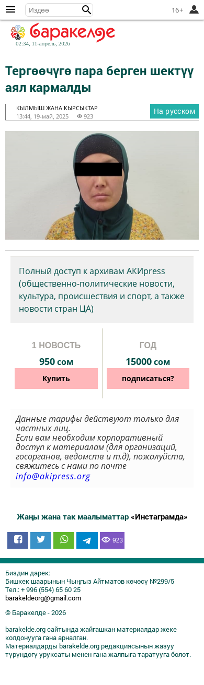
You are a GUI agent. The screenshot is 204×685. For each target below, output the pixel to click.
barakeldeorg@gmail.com (43, 598)
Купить (56, 378)
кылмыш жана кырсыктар (57, 108)
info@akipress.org (53, 476)
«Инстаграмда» (159, 516)
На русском (174, 111)
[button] (87, 10)
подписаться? (148, 378)
